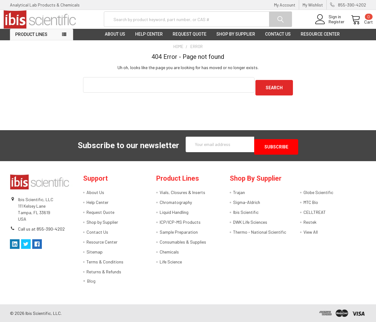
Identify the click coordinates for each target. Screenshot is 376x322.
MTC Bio (310, 202)
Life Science (171, 261)
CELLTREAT (314, 212)
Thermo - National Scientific (259, 232)
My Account (284, 4)
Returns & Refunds (103, 271)
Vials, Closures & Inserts (182, 192)
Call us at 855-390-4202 (41, 228)
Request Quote (189, 39)
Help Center (149, 39)
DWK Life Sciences (250, 222)
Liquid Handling (174, 212)
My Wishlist (313, 4)
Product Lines (31, 39)
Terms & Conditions (104, 261)
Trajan (239, 192)
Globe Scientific (318, 192)
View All (310, 232)
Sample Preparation (179, 232)
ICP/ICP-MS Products (180, 222)
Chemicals (169, 251)
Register (330, 25)
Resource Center (320, 39)
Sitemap (94, 251)
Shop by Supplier (235, 39)
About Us (115, 39)
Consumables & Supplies (183, 242)
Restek (309, 222)
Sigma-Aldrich (246, 202)
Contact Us (278, 39)
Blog (91, 281)
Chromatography (176, 202)
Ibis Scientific (246, 212)
